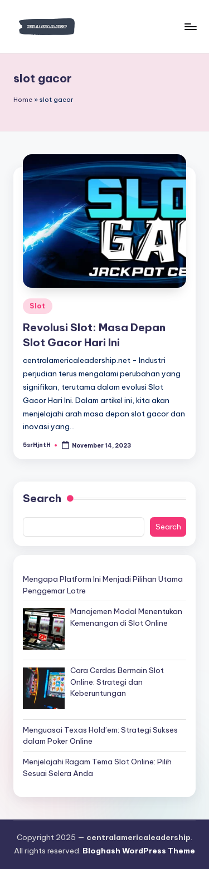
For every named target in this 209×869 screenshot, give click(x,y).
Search (42, 498)
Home (22, 100)
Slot (38, 306)
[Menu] (190, 26)
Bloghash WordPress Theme (138, 851)
